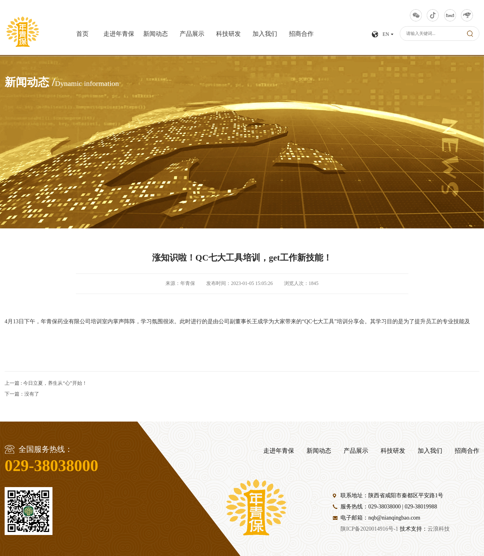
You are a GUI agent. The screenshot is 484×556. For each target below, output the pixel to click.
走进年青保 (118, 34)
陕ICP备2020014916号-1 (369, 529)
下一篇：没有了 (22, 394)
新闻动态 (155, 34)
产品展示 (192, 34)
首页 (82, 34)
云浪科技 (439, 529)
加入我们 (264, 34)
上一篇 (46, 383)
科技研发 (228, 34)
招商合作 (301, 34)
